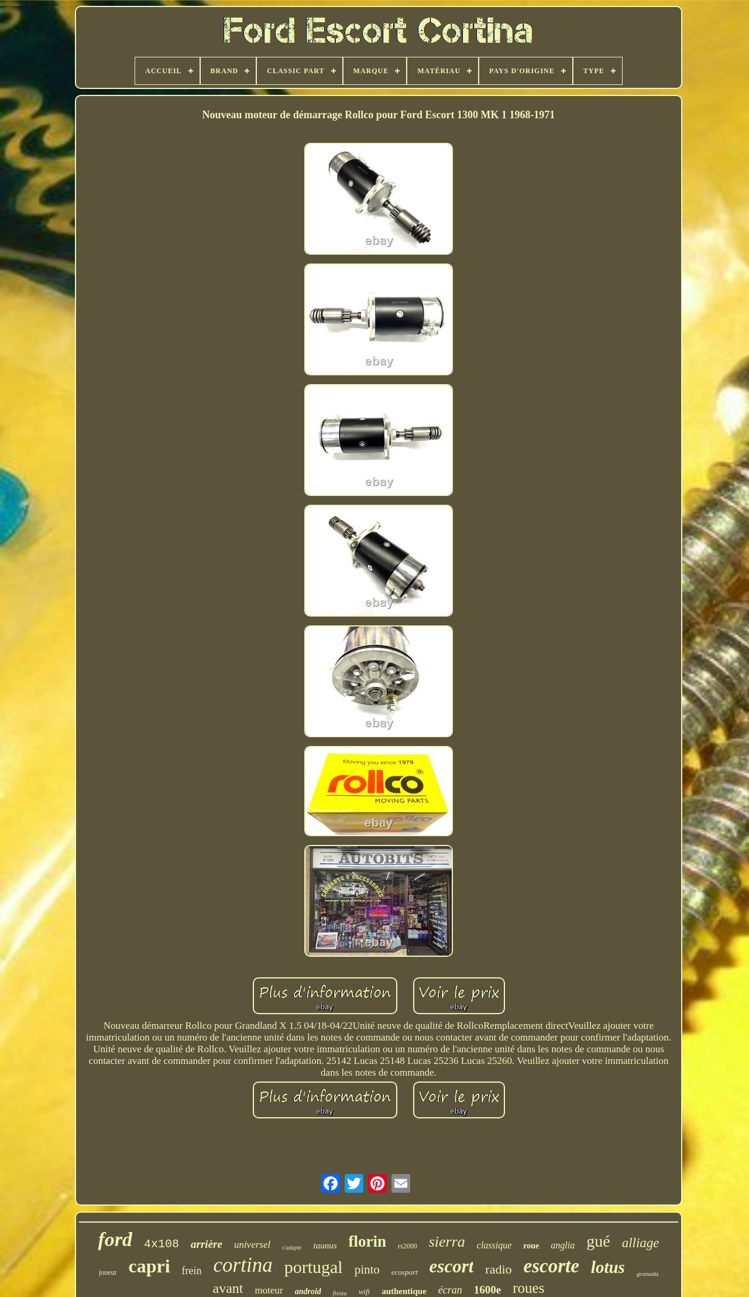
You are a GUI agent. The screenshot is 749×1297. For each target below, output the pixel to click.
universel (252, 1244)
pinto (367, 1269)
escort (452, 1266)
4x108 (161, 1244)
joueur (108, 1272)
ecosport (404, 1272)
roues (528, 1288)
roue (531, 1245)
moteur (269, 1290)
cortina (243, 1265)
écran (450, 1290)
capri (149, 1266)
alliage (640, 1243)
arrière (206, 1244)
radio (498, 1269)
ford (115, 1239)
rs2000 (407, 1246)
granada (647, 1273)
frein (192, 1271)
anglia (563, 1245)
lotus (608, 1267)
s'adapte (291, 1247)
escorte (551, 1266)
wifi (364, 1291)
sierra (447, 1241)
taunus (324, 1245)
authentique (404, 1291)
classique (494, 1245)
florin (367, 1241)
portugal (313, 1267)
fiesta (340, 1292)
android (308, 1291)
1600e (487, 1290)
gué (598, 1241)
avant (228, 1288)
